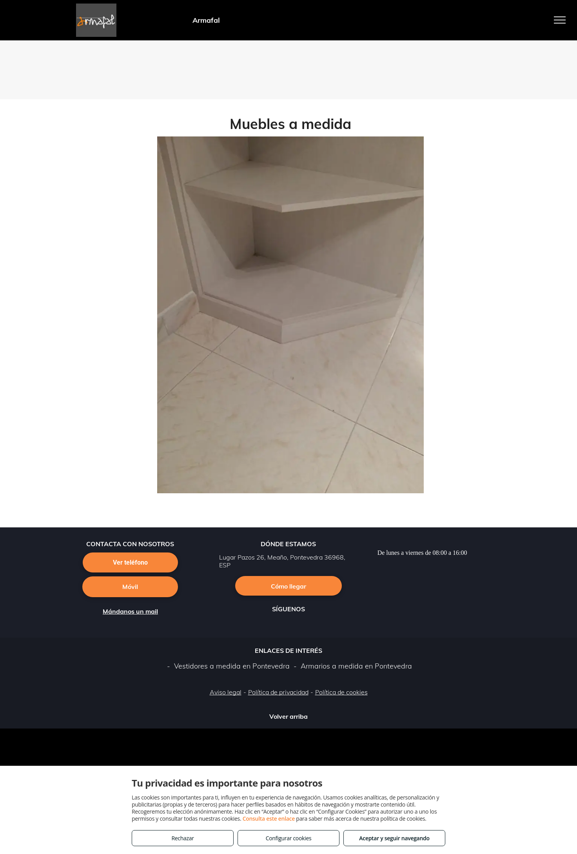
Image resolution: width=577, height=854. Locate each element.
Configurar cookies (289, 838)
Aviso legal (225, 692)
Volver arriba (288, 716)
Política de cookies (341, 692)
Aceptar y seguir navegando (394, 838)
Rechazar (182, 838)
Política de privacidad (278, 692)
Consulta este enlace (269, 818)
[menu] (560, 20)
